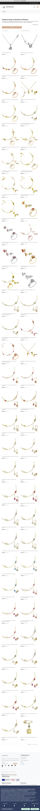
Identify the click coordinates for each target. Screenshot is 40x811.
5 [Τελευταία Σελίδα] (12, 744)
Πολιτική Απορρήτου (5, 771)
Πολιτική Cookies (12, 771)
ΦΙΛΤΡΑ (11, 27)
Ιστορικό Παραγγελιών (24, 760)
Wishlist (22, 762)
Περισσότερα (35, 24)
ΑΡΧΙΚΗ (4, 11)
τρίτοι (18, 791)
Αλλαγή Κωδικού (23, 758)
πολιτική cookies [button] (25, 790)
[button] (38, 787)
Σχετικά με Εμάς (4, 784)
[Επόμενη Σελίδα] (15, 744)
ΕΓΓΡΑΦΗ (15, 763)
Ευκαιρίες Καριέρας (12, 775)
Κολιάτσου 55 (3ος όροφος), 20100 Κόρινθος (29, 784)
